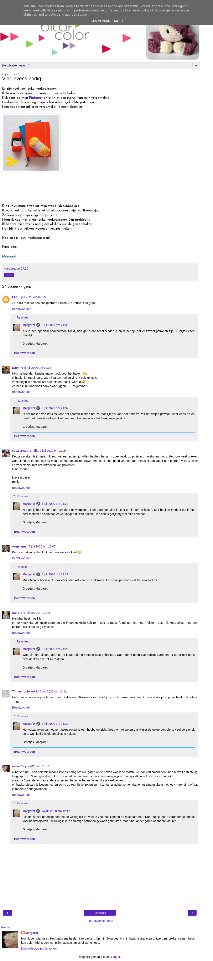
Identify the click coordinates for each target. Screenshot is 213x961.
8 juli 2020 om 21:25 (54, 649)
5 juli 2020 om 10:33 (37, 367)
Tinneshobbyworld (25, 691)
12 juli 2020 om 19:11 (35, 766)
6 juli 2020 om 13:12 (53, 691)
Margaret (28, 325)
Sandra (17, 612)
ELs (14, 297)
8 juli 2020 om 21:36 (54, 325)
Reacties (22, 317)
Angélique (19, 546)
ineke (16, 766)
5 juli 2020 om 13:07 (42, 546)
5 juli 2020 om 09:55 (32, 297)
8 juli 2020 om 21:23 (54, 723)
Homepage (100, 912)
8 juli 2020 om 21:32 (54, 408)
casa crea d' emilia (25, 450)
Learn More (101, 21)
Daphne (17, 367)
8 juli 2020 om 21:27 (54, 574)
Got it (118, 21)
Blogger (115, 957)
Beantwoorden (21, 309)
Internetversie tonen (100, 920)
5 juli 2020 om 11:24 (53, 450)
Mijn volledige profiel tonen (39, 948)
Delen (9, 275)
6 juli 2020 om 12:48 (37, 612)
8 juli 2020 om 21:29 (54, 503)
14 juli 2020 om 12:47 (55, 811)
